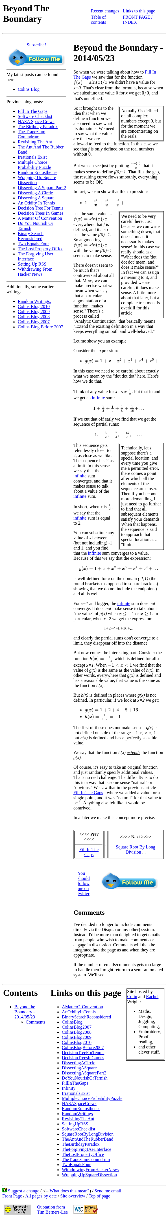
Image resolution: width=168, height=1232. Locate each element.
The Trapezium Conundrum (31, 134)
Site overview (72, 1196)
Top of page (99, 1196)
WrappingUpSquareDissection (89, 1174)
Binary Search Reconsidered (30, 236)
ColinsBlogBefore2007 (83, 1047)
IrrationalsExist (76, 1093)
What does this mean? (70, 1190)
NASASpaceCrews (79, 1103)
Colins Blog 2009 (34, 311)
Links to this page (139, 10)
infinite (98, 397)
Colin (132, 996)
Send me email (107, 1190)
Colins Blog (29, 89)
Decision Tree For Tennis (41, 208)
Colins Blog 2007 (34, 321)
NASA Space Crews (36, 121)
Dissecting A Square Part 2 (42, 187)
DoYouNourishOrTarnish (85, 1078)
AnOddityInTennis (79, 1011)
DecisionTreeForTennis (83, 1052)
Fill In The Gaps (32, 111)
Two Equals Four (33, 243)
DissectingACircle (78, 1062)
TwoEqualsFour (76, 1164)
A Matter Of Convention (40, 218)
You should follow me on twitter (84, 883)
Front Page (12, 1196)
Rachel (152, 996)
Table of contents (98, 20)
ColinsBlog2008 (76, 1032)
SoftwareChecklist (78, 1129)
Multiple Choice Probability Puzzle (34, 165)
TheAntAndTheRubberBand (87, 1139)
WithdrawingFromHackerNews (90, 1169)
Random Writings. (34, 301)
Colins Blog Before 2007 (40, 326)
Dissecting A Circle (35, 192)
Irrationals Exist (32, 157)
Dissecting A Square (36, 197)
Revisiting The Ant (35, 141)
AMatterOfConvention (82, 1006)
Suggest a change (23, 1190)
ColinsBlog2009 (76, 1037)
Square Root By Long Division (135, 849)
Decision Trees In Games (40, 213)
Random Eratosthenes (37, 172)
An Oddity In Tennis (36, 203)
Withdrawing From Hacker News (35, 272)
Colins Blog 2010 (34, 306)
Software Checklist (35, 116)
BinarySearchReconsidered (86, 1017)
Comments (35, 1022)
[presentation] (90, 82)
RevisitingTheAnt (78, 1118)
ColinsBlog (72, 1022)
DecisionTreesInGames (83, 1057)
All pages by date (41, 1196)
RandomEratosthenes (81, 1108)
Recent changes (105, 10)
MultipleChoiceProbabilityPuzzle (92, 1098)
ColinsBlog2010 (76, 1042)
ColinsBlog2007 (76, 1027)
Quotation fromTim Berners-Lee (52, 1209)
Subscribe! (36, 44)
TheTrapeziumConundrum (86, 1159)
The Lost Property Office (40, 248)
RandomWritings (77, 1113)
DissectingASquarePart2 (84, 1073)
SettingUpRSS (75, 1123)
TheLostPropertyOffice (83, 1154)
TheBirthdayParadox (80, 1144)
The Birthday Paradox (38, 126)
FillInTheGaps (75, 1083)
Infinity (68, 1088)
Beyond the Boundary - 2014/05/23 (24, 1011)
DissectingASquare (79, 1067)
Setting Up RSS (32, 264)
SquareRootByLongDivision (88, 1134)
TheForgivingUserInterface (86, 1149)
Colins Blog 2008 (34, 316)
